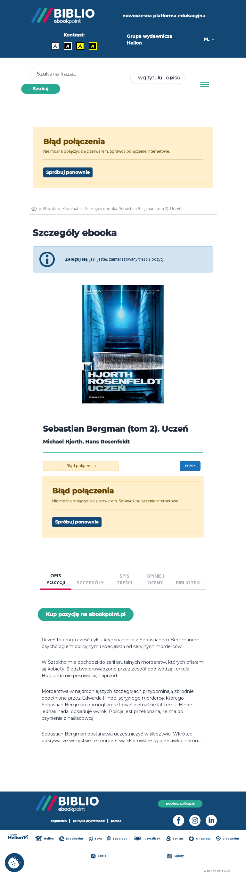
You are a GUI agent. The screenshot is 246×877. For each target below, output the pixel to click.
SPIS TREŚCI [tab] (124, 579)
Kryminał (70, 208)
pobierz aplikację (180, 803)
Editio (98, 856)
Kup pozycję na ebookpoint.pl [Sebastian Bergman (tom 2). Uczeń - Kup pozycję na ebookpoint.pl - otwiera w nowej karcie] (86, 614)
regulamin (59, 821)
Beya (95, 838)
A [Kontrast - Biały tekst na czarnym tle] (68, 46)
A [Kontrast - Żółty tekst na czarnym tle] (92, 46)
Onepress (200, 838)
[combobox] (157, 78)
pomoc (116, 821)
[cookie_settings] (14, 862)
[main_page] (34, 209)
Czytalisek (146, 838)
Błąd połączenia (81, 465)
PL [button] (206, 39)
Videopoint (227, 838)
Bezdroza (117, 838)
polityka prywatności (89, 821)
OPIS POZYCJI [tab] (55, 579)
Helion (44, 838)
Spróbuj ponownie (68, 172)
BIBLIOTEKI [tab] (188, 583)
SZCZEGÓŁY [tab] (90, 583)
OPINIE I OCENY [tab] (155, 579)
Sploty (175, 856)
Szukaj (40, 89)
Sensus (175, 838)
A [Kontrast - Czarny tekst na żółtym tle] (80, 46)
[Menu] (204, 84)
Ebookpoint (71, 838)
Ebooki (49, 208)
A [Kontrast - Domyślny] (55, 46)
